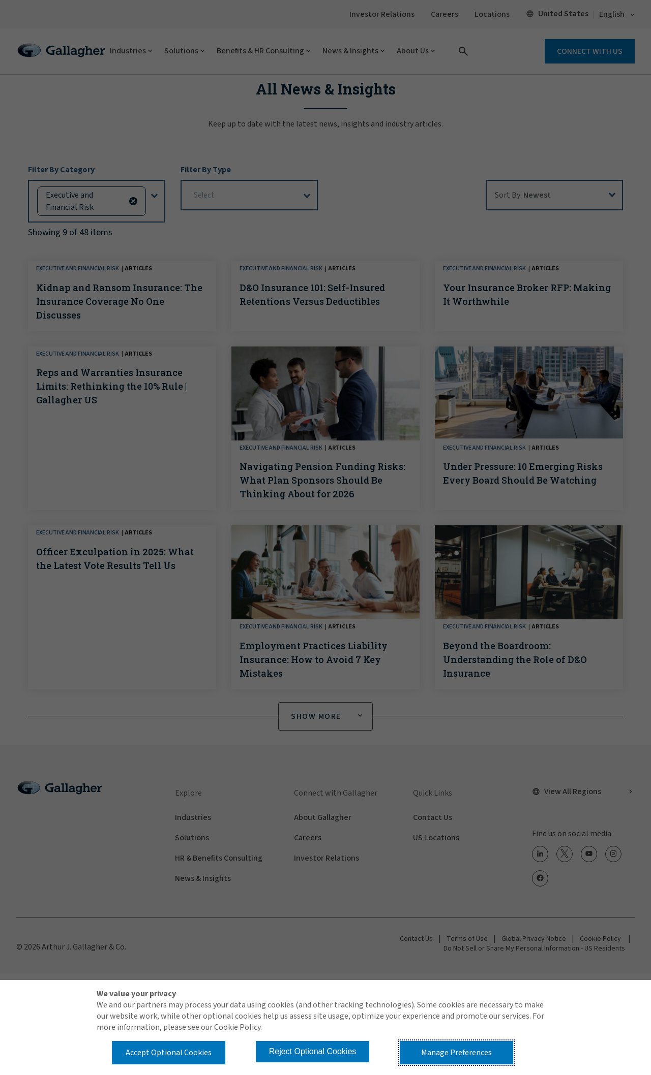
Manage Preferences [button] (456, 1052)
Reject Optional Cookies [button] (313, 1051)
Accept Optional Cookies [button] (169, 1052)
